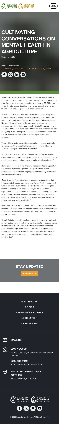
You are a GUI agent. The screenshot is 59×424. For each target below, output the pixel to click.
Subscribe (28, 273)
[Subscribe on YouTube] (39, 408)
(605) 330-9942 (19, 349)
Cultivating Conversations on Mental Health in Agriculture (28, 68)
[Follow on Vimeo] (33, 408)
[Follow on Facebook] (19, 408)
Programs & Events (29, 312)
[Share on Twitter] (10, 74)
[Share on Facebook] (4, 74)
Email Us (16, 340)
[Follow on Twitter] (26, 408)
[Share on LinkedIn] (16, 74)
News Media (14, 65)
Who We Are (29, 301)
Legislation (30, 318)
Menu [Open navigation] (53, 6)
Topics (29, 307)
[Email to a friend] (23, 74)
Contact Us (29, 323)
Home (3, 65)
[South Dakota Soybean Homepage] (17, 6)
